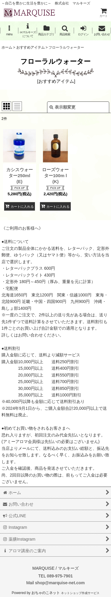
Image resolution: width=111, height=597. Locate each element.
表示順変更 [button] (62, 107)
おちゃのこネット (45, 593)
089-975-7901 (60, 576)
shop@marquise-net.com (59, 582)
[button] (9, 30)
